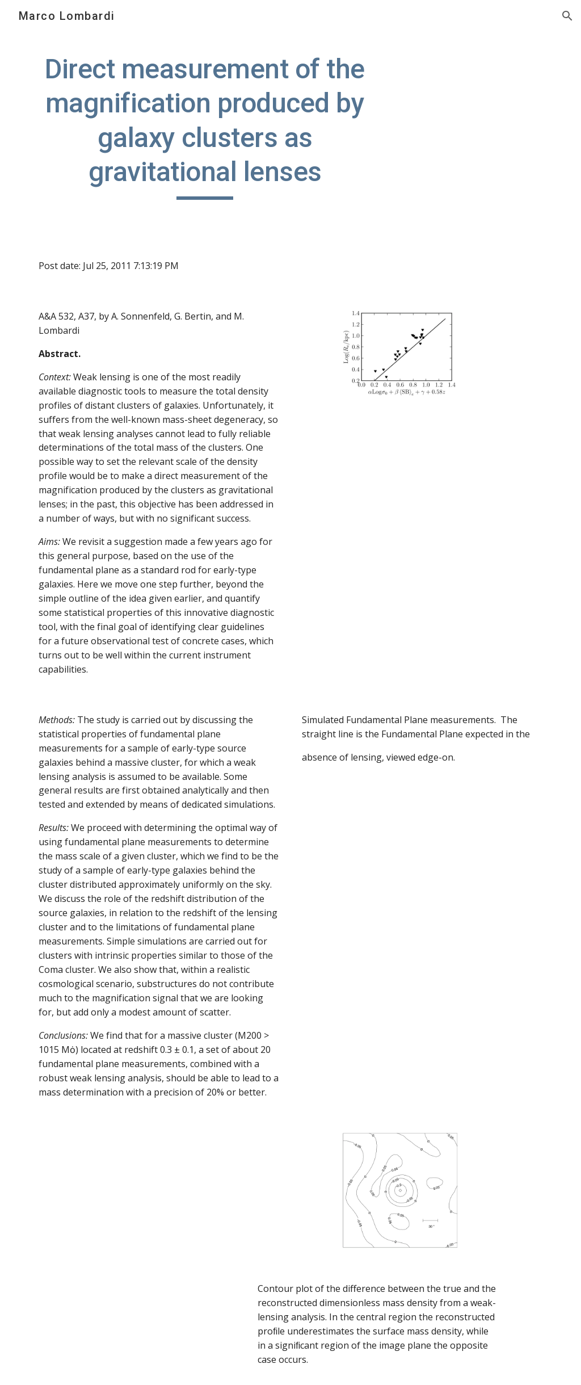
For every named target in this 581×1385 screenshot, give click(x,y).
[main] (205, 126)
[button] (567, 16)
